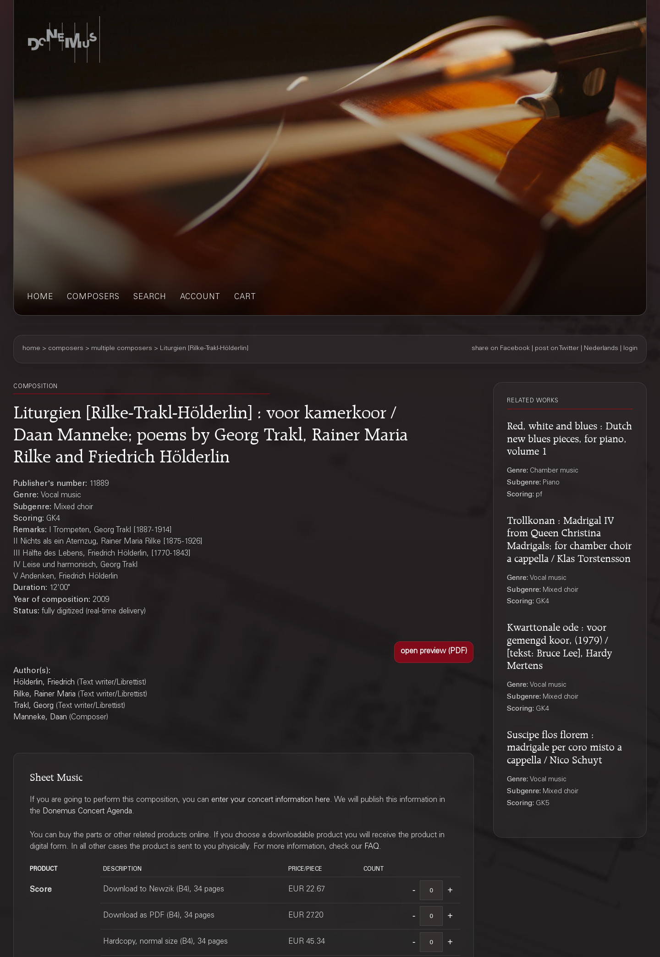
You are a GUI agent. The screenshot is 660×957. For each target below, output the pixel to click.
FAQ (371, 847)
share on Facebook (501, 348)
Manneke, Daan (40, 718)
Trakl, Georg (33, 706)
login (630, 348)
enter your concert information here (270, 800)
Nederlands (601, 348)
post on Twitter (557, 348)
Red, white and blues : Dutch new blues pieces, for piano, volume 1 (569, 437)
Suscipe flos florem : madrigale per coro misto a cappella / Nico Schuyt (564, 746)
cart (245, 297)
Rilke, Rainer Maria (44, 695)
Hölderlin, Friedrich (44, 683)
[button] (433, 652)
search (149, 297)
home (40, 297)
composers (93, 297)
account (200, 297)
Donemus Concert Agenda (87, 812)
